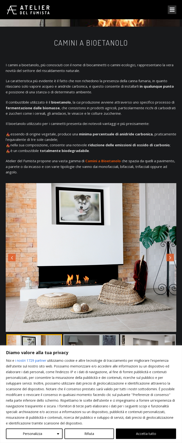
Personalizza (32, 433)
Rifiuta (89, 433)
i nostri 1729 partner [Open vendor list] (30, 360)
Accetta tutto (146, 433)
